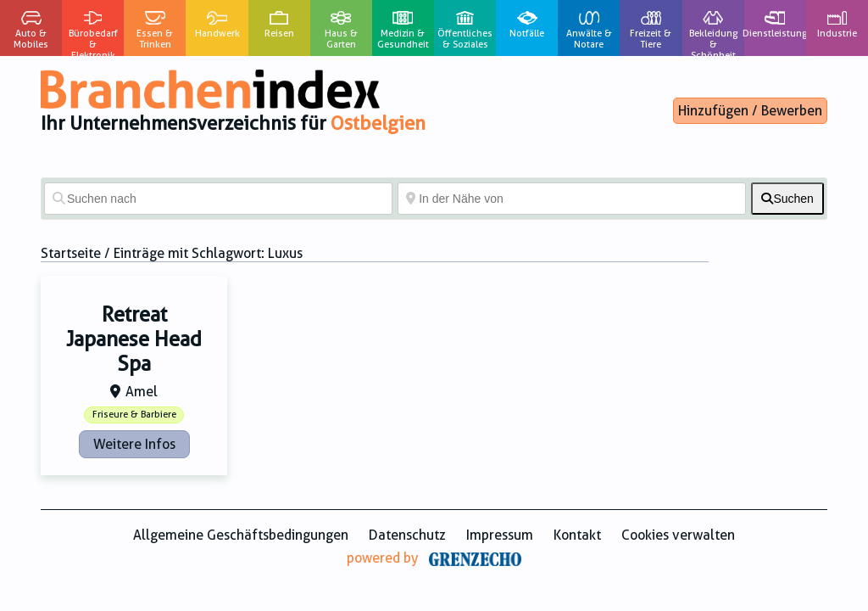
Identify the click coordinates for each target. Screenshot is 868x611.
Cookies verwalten (678, 535)
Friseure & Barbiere (134, 414)
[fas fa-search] (787, 198)
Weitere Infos (134, 444)
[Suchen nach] (218, 198)
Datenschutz (407, 535)
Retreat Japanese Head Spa (134, 339)
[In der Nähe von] (572, 198)
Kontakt (577, 535)
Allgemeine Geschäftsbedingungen (240, 535)
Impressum (499, 535)
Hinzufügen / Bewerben (750, 111)
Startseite (71, 253)
